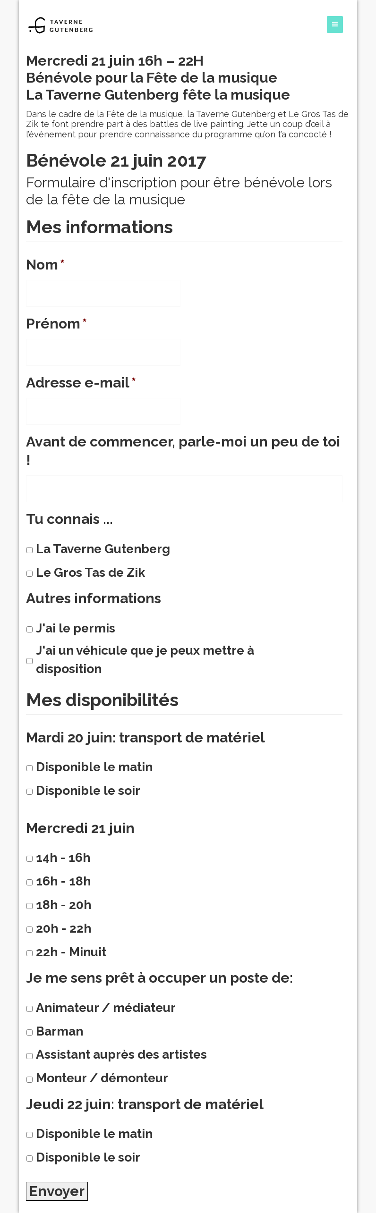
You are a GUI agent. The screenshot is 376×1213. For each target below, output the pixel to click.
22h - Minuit (71, 951)
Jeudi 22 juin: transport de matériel (145, 1104)
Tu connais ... (69, 519)
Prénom (56, 323)
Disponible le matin (94, 766)
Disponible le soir (88, 790)
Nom (45, 264)
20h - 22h (63, 928)
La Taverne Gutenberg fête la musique (158, 94)
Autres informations (93, 598)
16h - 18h (63, 881)
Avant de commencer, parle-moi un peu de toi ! (183, 450)
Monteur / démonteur (102, 1077)
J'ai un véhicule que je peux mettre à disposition (145, 659)
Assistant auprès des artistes (121, 1054)
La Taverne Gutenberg (103, 548)
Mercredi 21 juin (80, 828)
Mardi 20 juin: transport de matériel (145, 737)
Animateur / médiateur (106, 1007)
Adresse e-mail (81, 382)
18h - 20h (63, 904)
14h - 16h (63, 857)
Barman (59, 1031)
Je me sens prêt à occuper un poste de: (159, 977)
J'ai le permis (75, 628)
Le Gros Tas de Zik (90, 572)
